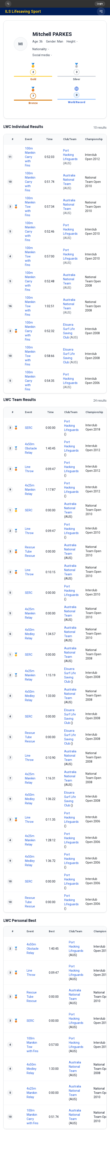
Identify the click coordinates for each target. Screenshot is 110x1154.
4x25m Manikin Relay (30, 490)
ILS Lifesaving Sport (23, 11)
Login (100, 4)
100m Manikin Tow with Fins (30, 206)
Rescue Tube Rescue (30, 551)
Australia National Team (69, 180)
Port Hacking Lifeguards (70, 155)
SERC (28, 427)
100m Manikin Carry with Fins (30, 157)
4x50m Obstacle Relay (31, 448)
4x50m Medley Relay (30, 634)
